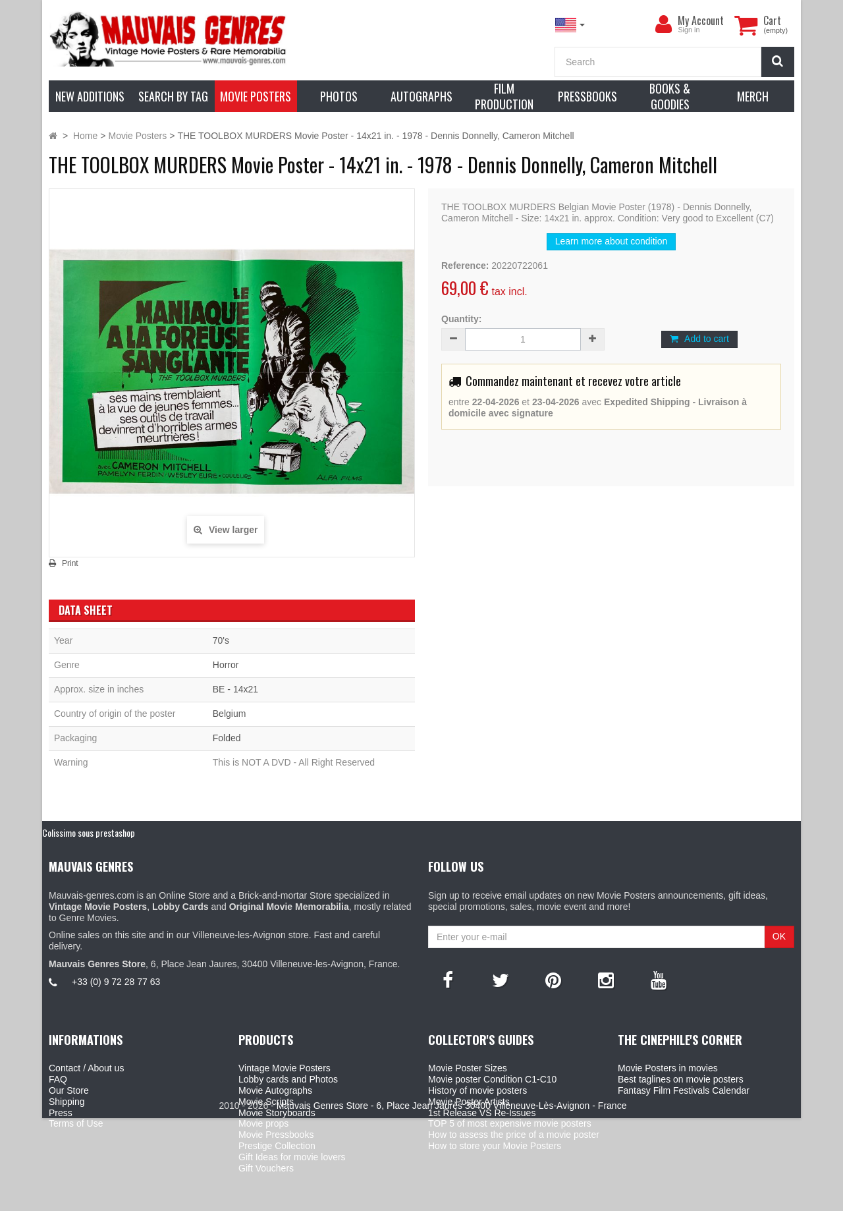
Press (60, 1113)
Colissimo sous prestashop (88, 832)
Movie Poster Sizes (467, 1068)
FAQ (58, 1079)
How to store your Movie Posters (494, 1146)
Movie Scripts (266, 1101)
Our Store (69, 1090)
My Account (701, 20)
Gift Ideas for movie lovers (292, 1157)
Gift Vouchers (266, 1168)
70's (221, 640)
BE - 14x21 (235, 689)
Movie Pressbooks (275, 1134)
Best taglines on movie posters (681, 1079)
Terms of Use (76, 1123)
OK (779, 936)
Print (70, 563)
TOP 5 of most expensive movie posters (509, 1123)
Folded (227, 738)
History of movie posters (477, 1090)
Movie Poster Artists (469, 1101)
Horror (226, 665)
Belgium (229, 713)
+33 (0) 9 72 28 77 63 (116, 981)
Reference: (465, 265)
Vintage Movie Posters (284, 1068)
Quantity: (461, 319)
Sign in (688, 30)
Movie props (263, 1123)
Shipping (67, 1101)
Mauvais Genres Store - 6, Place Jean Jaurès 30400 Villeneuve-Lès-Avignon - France (452, 1198)
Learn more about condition (611, 241)
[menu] (663, 24)
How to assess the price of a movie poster (513, 1134)
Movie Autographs (275, 1090)
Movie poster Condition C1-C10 (492, 1079)
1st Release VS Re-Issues (481, 1113)
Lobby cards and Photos (288, 1079)
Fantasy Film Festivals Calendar (683, 1090)
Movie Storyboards (276, 1113)
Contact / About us (86, 1068)
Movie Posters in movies (668, 1068)
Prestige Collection (276, 1146)
